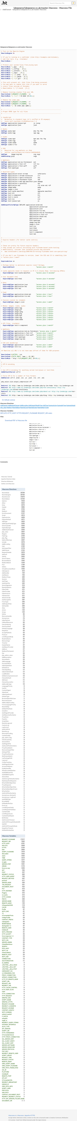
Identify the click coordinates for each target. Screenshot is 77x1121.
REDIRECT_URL (13, 985)
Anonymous (13, 618)
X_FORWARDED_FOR (13, 973)
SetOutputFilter (13, 548)
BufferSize (13, 818)
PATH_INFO (13, 948)
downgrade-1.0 (13, 926)
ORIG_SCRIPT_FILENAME (13, 1066)
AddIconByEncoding (13, 702)
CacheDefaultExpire (13, 816)
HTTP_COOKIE (13, 897)
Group (13, 612)
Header (13, 507)
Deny (13, 505)
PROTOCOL (13, 1090)
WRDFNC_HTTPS (13, 1002)
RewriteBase (16, 407)
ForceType (13, 602)
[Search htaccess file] (60, 3)
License (12, 400)
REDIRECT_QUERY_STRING (13, 1022)
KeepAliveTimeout (13, 828)
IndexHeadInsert (13, 694)
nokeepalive (13, 922)
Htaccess (20, 1115)
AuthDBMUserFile (13, 772)
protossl (13, 880)
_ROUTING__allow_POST (13, 969)
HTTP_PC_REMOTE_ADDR (13, 979)
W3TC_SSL (13, 940)
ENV (13, 849)
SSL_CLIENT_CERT (13, 1043)
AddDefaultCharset (14, 405)
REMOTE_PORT (13, 1076)
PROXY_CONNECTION (13, 975)
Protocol (13, 635)
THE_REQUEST (13, 884)
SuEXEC (13, 824)
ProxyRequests (13, 785)
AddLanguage (13, 661)
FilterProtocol (13, 593)
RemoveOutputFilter (13, 750)
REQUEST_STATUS (13, 1059)
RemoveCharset (13, 700)
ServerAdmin (13, 742)
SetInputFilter (13, 752)
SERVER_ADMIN (13, 942)
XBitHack (13, 680)
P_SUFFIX (13, 1016)
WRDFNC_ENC (13, 998)
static (50, 413)
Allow (13, 503)
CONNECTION (13, 959)
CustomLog (13, 725)
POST (13, 872)
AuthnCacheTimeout (13, 820)
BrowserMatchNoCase (13, 698)
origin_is (13, 1020)
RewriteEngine (32, 407)
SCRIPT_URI (13, 1031)
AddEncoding (24, 405)
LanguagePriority (13, 686)
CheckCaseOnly (13, 740)
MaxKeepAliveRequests (13, 781)
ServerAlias (13, 777)
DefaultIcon (13, 667)
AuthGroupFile (13, 600)
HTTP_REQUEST (13, 996)
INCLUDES (13, 854)
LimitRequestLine (13, 814)
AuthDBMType (13, 799)
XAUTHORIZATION (13, 961)
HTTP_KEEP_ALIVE (13, 989)
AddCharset (7, 10)
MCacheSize (13, 791)
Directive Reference (7, 481)
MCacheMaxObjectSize (13, 787)
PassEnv (13, 719)
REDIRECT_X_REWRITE (13, 1006)
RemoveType (13, 641)
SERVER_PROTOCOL (13, 1049)
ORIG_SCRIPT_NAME (13, 1064)
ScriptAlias (13, 721)
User (13, 546)
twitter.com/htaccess (7, 484)
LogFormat (13, 727)
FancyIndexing (13, 624)
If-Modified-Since (13, 944)
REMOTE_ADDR (13, 903)
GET (13, 870)
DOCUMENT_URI (12, 1101)
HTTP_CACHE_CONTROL (13, 987)
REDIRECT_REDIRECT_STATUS (13, 1096)
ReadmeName (13, 639)
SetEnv (13, 567)
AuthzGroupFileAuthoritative (13, 779)
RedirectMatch (13, 563)
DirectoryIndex (13, 525)
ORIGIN (13, 866)
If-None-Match (13, 952)
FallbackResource (13, 622)
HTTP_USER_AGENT (13, 876)
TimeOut (13, 643)
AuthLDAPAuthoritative (13, 793)
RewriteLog (13, 731)
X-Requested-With (13, 905)
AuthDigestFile (13, 744)
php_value (3, 407)
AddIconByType (13, 684)
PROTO (13, 899)
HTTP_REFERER (13, 891)
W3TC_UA (13, 950)
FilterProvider (13, 591)
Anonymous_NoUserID (13, 795)
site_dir (13, 1070)
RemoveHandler (13, 616)
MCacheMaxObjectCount (13, 789)
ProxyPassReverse (13, 754)
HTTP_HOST (11, 413)
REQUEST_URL (13, 983)
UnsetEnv (13, 711)
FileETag (13, 536)
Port (13, 565)
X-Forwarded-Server (13, 1035)
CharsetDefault (13, 678)
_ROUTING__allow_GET (13, 967)
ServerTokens (13, 558)
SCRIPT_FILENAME (13, 852)
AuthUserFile (13, 583)
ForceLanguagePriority (13, 705)
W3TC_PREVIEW (13, 932)
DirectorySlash (13, 626)
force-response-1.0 (13, 936)
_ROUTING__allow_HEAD (13, 965)
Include (13, 542)
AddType (45, 405)
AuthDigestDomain (13, 764)
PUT (13, 889)
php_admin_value (13, 655)
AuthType (13, 581)
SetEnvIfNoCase (13, 540)
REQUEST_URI (43, 413)
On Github (5, 400)
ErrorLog (13, 805)
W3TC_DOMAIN (13, 1012)
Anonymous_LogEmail (13, 797)
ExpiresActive (53, 405)
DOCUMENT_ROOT (13, 887)
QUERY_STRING (13, 860)
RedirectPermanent (13, 651)
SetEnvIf (13, 554)
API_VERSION (13, 1029)
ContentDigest (13, 690)
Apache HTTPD (30, 1115)
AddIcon (13, 649)
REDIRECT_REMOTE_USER (13, 1053)
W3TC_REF (13, 957)
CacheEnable (13, 812)
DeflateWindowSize (13, 830)
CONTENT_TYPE (13, 938)
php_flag (13, 538)
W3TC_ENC (13, 911)
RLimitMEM (13, 801)
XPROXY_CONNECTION (13, 977)
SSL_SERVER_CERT (13, 1039)
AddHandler (13, 573)
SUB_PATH (13, 1092)
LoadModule (13, 674)
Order (13, 509)
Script (47, 407)
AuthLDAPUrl (13, 729)
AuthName (13, 575)
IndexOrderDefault (13, 672)
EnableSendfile (13, 768)
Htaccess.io (12, 1115)
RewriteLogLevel (13, 723)
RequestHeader (13, 552)
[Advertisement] (38, 27)
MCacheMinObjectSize (13, 783)
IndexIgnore (13, 571)
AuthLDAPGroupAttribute (13, 826)
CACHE (13, 907)
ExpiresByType (61, 405)
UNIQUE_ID (13, 1084)
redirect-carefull (13, 1014)
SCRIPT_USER (13, 1088)
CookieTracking (13, 762)
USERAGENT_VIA (13, 971)
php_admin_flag (13, 737)
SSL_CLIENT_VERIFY (13, 1041)
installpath (13, 1074)
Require (13, 534)
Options (13, 501)
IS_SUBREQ (13, 963)
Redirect (9, 407)
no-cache (13, 895)
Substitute (13, 692)
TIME (13, 858)
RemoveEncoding (13, 733)
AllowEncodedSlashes (13, 770)
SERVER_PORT (13, 864)
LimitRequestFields (13, 807)
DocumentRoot (13, 663)
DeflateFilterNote (13, 709)
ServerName (13, 659)
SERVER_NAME (13, 901)
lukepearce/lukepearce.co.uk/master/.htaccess (29, 10)
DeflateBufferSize (13, 803)
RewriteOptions (13, 587)
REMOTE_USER (13, 928)
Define (13, 614)
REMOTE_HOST (13, 954)
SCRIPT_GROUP (13, 1055)
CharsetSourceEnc (13, 682)
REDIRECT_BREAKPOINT (13, 1082)
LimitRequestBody (13, 637)
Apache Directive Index (8, 479)
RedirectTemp (13, 577)
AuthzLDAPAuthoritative (13, 746)
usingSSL (13, 1018)
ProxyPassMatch (13, 748)
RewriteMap (13, 707)
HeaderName (13, 645)
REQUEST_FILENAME (29, 413)
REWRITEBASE (13, 924)
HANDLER (13, 930)
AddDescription (13, 657)
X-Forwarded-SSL (13, 1080)
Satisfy (13, 556)
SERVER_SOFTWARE (13, 1045)
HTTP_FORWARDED (13, 1033)
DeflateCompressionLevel (13, 676)
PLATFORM (13, 1072)
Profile (13, 909)
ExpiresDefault (70, 405)
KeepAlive (13, 630)
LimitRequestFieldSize (13, 809)
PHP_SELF (13, 1051)
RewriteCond (24, 407)
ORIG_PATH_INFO (13, 1086)
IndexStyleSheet (13, 665)
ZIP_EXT (13, 1078)
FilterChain (13, 589)
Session (13, 579)
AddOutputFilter (13, 604)
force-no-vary (13, 868)
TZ (13, 913)
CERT (13, 991)
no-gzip (13, 862)
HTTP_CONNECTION (13, 994)
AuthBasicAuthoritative (13, 715)
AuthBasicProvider (13, 647)
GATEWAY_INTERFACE (13, 1024)
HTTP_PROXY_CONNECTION (13, 1037)
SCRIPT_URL (13, 981)
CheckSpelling (13, 670)
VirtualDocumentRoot (13, 569)
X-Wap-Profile (13, 917)
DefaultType (13, 696)
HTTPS (19, 413)
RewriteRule (41, 407)
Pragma (13, 893)
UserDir (13, 688)
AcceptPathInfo (13, 632)
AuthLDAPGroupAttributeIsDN (13, 822)
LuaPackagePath (13, 758)
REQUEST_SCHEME (13, 1008)
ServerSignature (13, 585)
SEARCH (13, 946)
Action (13, 610)
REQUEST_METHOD (13, 878)
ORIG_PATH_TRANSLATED (13, 1068)
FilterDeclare (13, 595)
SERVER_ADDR (13, 882)
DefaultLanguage (13, 628)
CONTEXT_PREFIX (13, 919)
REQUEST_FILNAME (13, 1004)
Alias (13, 608)
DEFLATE (3, 413)
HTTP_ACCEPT (13, 934)
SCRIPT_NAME (13, 1000)
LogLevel (13, 760)
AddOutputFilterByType (35, 405)
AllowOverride (13, 598)
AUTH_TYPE (13, 1026)
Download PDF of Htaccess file (16, 420)
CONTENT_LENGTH (13, 1010)
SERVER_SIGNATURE (13, 1047)
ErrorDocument (13, 513)
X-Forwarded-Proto (13, 915)
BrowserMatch (13, 560)
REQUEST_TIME (13, 1057)
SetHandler (13, 606)
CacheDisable (13, 735)
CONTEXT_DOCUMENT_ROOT (13, 1094)
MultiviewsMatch (13, 756)
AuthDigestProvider (13, 713)
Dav (13, 653)
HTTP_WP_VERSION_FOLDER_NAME (13, 1099)
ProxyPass (13, 717)
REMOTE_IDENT (13, 1061)
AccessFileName (13, 766)
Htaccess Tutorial (6, 477)
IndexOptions (13, 620)
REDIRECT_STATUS (13, 874)
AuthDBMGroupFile (13, 774)
